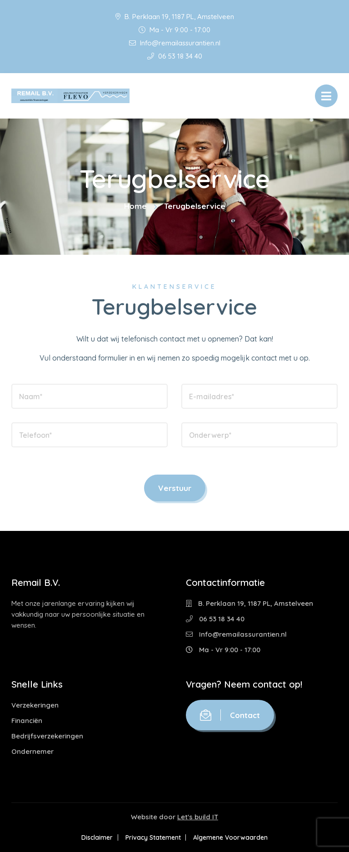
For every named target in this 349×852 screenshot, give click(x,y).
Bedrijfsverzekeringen (47, 736)
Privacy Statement (153, 837)
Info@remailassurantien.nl (174, 43)
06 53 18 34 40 (174, 56)
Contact (230, 715)
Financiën (26, 720)
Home (135, 206)
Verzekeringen (35, 705)
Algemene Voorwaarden (233, 837)
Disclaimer (94, 837)
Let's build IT (197, 816)
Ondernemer (32, 751)
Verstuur (174, 488)
